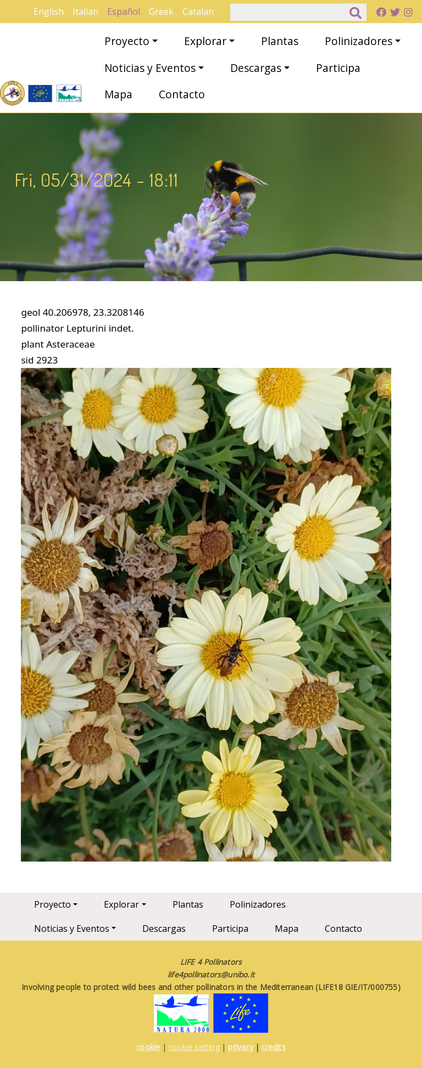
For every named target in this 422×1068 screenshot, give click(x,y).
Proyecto (126, 40)
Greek (161, 11)
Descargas (255, 67)
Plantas (279, 40)
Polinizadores (358, 40)
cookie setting (194, 1047)
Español (123, 11)
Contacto (182, 94)
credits (273, 1047)
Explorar (205, 40)
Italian (85, 11)
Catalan (198, 11)
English (49, 11)
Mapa (118, 94)
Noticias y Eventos (150, 67)
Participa (338, 67)
